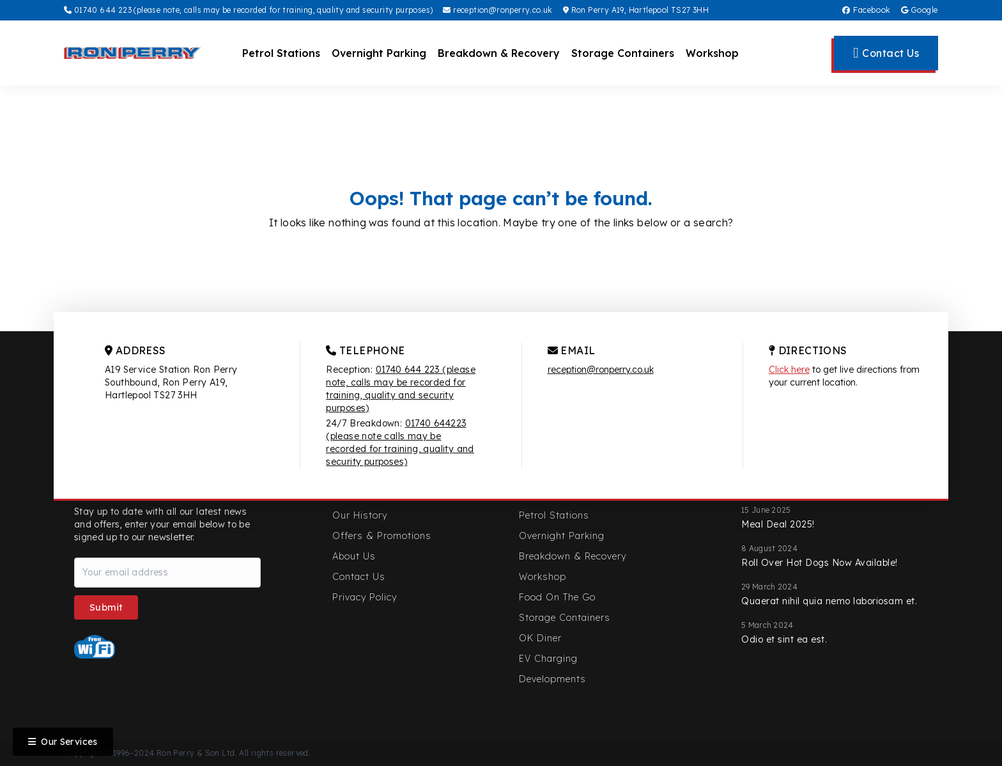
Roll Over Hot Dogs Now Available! (819, 562)
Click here (789, 369)
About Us (354, 556)
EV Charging (548, 658)
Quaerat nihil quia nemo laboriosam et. (829, 601)
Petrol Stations (281, 53)
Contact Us (358, 576)
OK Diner (540, 638)
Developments (552, 679)
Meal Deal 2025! (778, 524)
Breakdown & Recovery (499, 53)
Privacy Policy (364, 597)
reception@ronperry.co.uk (497, 10)
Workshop (712, 53)
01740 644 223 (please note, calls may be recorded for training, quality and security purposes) (248, 10)
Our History (359, 515)
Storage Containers (622, 53)
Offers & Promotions (381, 536)
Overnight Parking (379, 53)
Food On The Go (557, 597)
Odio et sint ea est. (784, 639)
